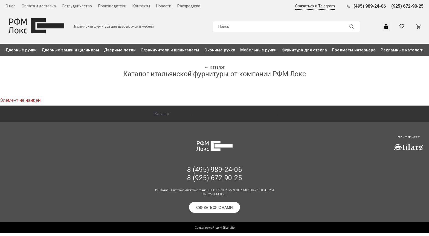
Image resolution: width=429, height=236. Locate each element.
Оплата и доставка (39, 6)
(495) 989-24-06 (369, 6)
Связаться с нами (214, 210)
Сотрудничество (77, 6)
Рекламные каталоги (402, 50)
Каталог (162, 116)
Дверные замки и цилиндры (70, 50)
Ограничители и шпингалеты (170, 50)
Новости (163, 6)
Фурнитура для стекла (304, 50)
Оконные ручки (219, 50)
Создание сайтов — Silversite (214, 230)
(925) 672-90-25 (407, 6)
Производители (112, 6)
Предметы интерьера (354, 50)
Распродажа (188, 6)
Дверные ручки (21, 50)
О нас (10, 6)
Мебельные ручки (258, 50)
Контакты (141, 6)
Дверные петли (120, 50)
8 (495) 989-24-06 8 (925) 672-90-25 (214, 176)
